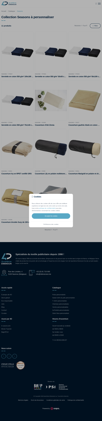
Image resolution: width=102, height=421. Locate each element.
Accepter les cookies (51, 216)
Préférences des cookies (51, 224)
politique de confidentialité (47, 208)
